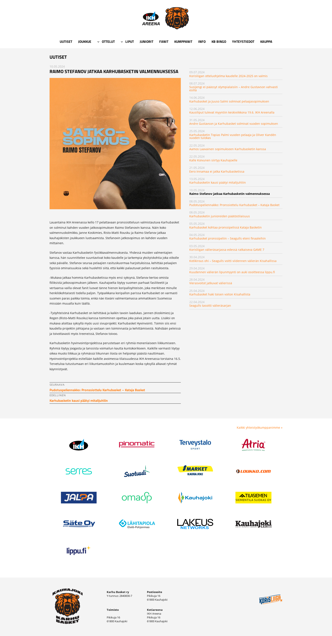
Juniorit (146, 41)
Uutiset (66, 41)
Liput (129, 41)
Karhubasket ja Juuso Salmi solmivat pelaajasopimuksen (229, 101)
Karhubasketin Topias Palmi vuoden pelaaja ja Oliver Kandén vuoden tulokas (232, 136)
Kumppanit (183, 41)
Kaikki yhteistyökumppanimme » (259, 427)
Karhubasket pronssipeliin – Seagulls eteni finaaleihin (227, 238)
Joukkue (84, 41)
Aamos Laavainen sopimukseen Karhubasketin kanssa (227, 149)
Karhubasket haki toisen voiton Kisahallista (219, 294)
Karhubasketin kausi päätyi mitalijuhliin (217, 182)
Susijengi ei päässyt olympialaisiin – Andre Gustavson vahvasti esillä (233, 88)
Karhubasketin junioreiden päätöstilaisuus (219, 216)
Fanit (163, 41)
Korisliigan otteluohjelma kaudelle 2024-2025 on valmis (228, 76)
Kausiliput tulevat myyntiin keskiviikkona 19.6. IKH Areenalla (231, 112)
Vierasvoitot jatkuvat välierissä (210, 283)
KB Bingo (219, 41)
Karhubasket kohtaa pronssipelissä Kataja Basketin (225, 227)
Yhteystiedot (243, 41)
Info (202, 41)
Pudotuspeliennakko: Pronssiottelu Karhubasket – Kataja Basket (234, 205)
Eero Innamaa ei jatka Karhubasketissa (216, 171)
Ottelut (108, 41)
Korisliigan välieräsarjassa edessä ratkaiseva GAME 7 (226, 250)
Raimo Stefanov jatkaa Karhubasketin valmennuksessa (229, 194)
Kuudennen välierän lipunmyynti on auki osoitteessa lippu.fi (232, 272)
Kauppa (266, 41)
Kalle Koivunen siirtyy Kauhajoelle (213, 160)
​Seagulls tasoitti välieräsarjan (210, 305)
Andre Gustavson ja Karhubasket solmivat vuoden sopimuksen (233, 124)
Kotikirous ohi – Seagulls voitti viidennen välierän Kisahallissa (233, 261)
